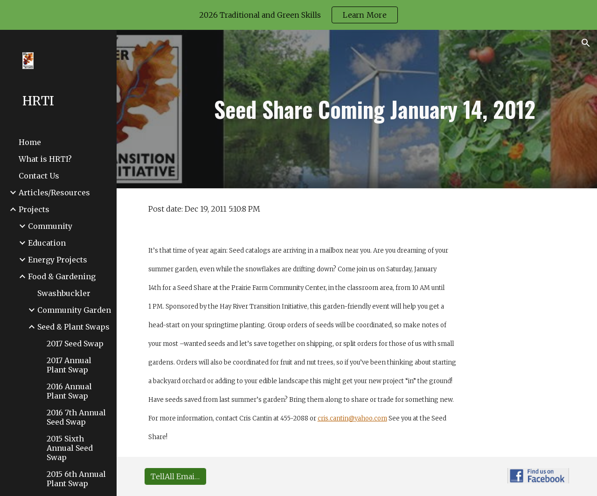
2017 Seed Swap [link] (75, 343)
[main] (375, 109)
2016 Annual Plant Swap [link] (69, 391)
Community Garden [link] (74, 310)
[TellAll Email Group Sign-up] (175, 476)
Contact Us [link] (39, 175)
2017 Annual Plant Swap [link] (69, 365)
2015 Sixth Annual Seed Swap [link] (70, 448)
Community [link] (50, 226)
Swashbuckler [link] (63, 293)
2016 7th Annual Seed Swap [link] (76, 417)
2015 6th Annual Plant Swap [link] (76, 478)
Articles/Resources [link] (54, 192)
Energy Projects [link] (57, 259)
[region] (298, 15)
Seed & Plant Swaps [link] (73, 326)
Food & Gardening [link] (62, 276)
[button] (586, 43)
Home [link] (30, 142)
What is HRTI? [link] (45, 159)
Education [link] (47, 243)
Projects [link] (34, 209)
